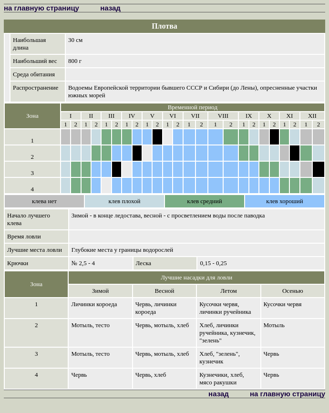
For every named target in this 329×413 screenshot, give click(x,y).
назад (110, 8)
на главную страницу (41, 8)
